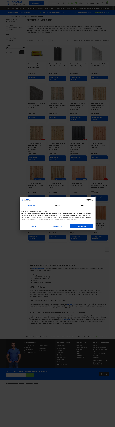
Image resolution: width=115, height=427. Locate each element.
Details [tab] (57, 205)
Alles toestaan (81, 226)
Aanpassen (57, 226)
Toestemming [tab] (32, 205)
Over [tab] (82, 205)
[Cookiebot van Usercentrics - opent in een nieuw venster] (86, 200)
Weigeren (33, 226)
